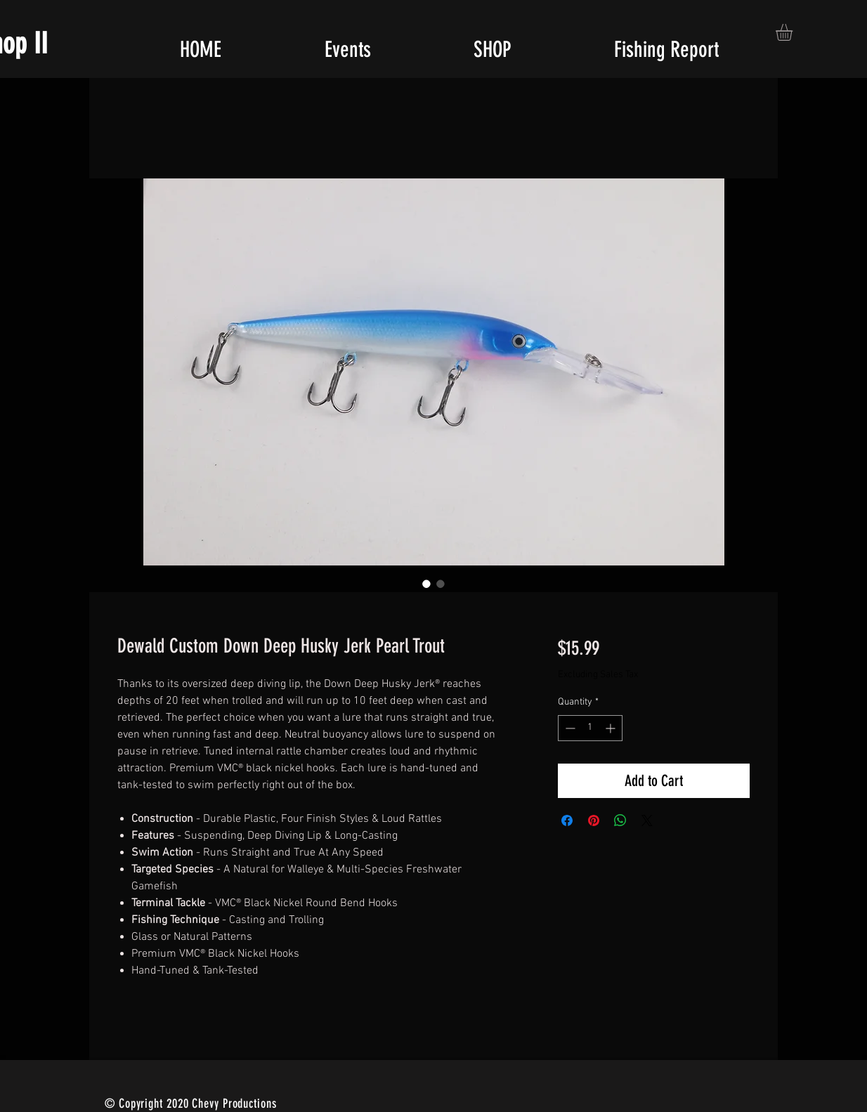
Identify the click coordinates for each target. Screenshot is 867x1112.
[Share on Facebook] (567, 820)
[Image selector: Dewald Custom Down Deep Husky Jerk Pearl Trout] (426, 584)
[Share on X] (647, 820)
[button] (794, 32)
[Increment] (611, 728)
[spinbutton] (590, 728)
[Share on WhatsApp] (620, 820)
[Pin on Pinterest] (593, 820)
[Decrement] (569, 728)
